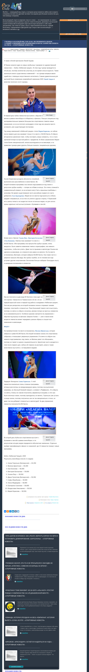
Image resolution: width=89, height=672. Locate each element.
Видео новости (8, 50)
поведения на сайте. (38, 502)
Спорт (14, 50)
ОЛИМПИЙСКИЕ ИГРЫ (47, 49)
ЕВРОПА (56, 49)
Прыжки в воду (21, 50)
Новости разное (14, 49)
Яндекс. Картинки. (55, 499)
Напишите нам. (55, 502)
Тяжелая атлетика (30, 50)
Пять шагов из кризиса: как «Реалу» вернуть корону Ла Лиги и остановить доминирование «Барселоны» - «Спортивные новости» (31, 538)
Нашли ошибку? (40, 50)
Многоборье (37, 49)
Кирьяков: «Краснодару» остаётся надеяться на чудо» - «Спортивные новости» (29, 643)
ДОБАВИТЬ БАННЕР (16, 666)
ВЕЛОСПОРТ (29, 49)
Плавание (22, 49)
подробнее (25, 554)
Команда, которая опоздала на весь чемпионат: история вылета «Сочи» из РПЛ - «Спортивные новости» (29, 619)
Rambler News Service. (54, 496)
